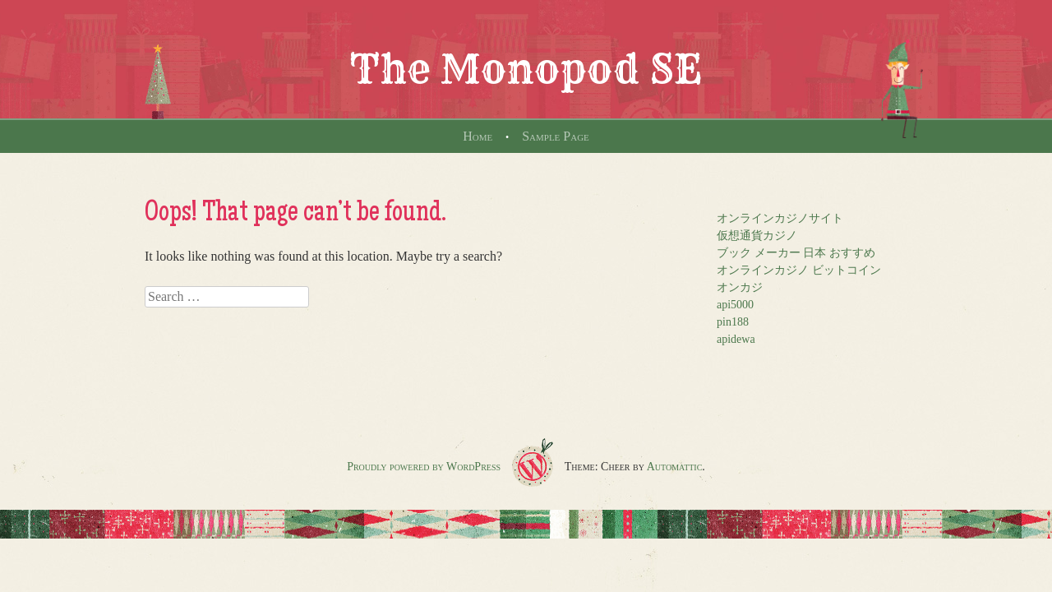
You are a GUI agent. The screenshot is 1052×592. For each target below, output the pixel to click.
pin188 (733, 322)
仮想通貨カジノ (757, 235)
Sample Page (555, 136)
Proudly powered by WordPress (424, 466)
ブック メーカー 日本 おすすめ (796, 253)
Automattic (675, 466)
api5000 (735, 304)
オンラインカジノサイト (780, 218)
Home (477, 136)
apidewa (736, 339)
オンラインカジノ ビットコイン (799, 270)
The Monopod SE (526, 69)
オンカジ (740, 287)
